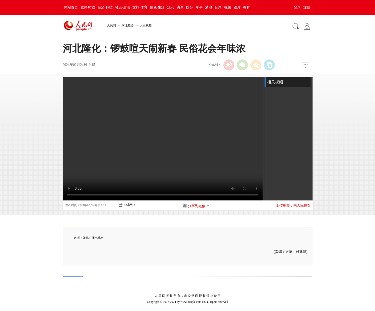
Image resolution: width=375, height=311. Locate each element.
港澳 (208, 7)
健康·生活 (157, 7)
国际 (189, 7)
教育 (246, 7)
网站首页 (71, 7)
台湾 (218, 7)
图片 (237, 7)
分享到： (130, 205)
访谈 (180, 7)
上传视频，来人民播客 (293, 205)
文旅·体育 (139, 7)
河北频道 (128, 25)
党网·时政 (87, 7)
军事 (199, 7)
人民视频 (146, 25)
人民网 (111, 25)
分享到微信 (198, 206)
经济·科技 (105, 7)
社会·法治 (122, 7)
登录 (297, 7)
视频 (227, 7)
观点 (170, 7)
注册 (306, 7)
